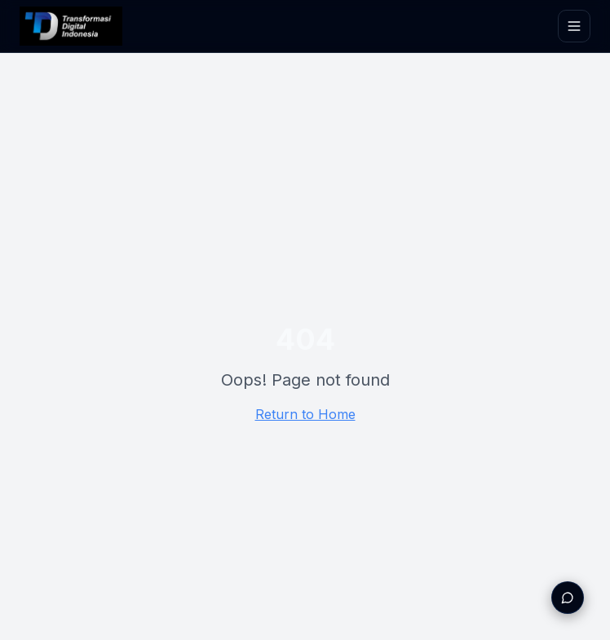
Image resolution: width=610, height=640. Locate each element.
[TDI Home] (71, 26)
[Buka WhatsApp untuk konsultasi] (567, 597)
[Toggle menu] (574, 26)
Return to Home (305, 414)
